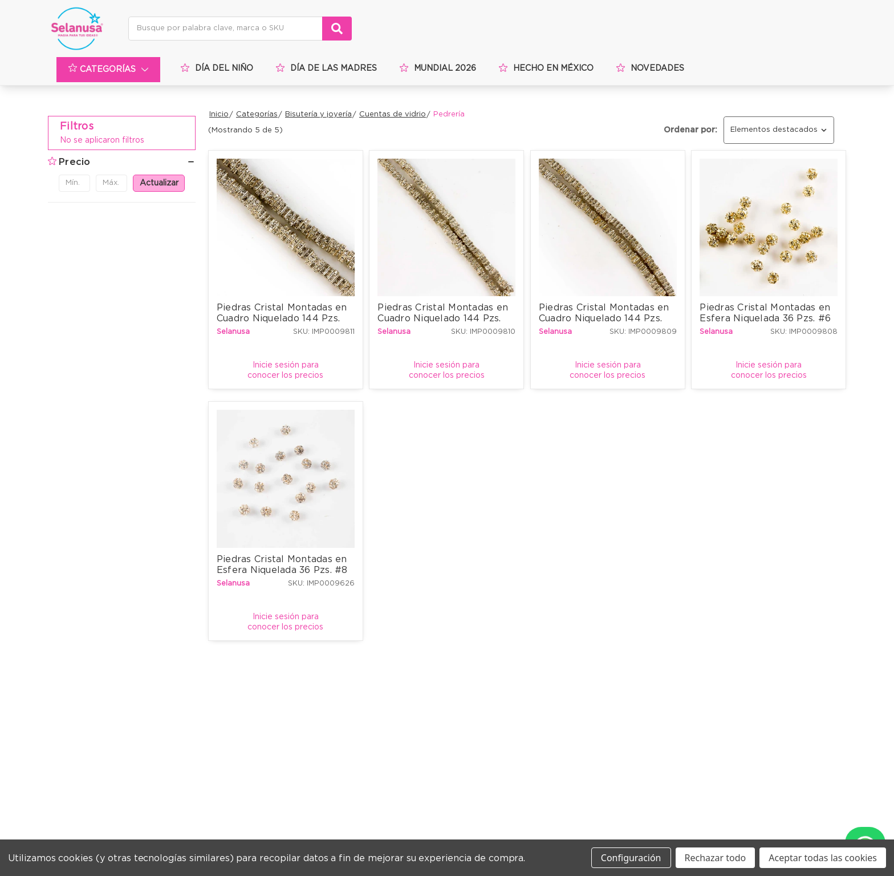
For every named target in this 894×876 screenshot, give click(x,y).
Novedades (650, 67)
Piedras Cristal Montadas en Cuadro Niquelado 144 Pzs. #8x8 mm (283, 317)
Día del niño (217, 67)
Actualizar (159, 183)
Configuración (631, 857)
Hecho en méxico (546, 67)
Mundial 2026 (438, 67)
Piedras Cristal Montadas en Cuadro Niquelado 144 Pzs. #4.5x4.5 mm (605, 317)
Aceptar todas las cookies (823, 857)
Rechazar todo (715, 857)
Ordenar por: (690, 130)
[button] (122, 162)
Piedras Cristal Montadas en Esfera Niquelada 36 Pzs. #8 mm (284, 569)
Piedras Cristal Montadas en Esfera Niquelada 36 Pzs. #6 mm (767, 317)
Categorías (109, 69)
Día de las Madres (326, 67)
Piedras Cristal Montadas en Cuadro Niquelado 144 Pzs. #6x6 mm (444, 317)
